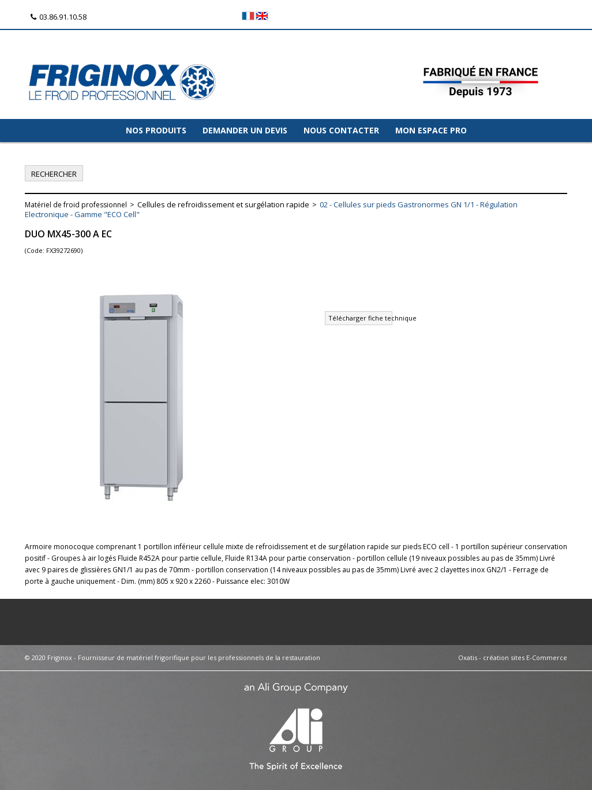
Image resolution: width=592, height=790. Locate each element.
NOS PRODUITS (156, 130)
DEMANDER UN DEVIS (245, 130)
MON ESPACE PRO (431, 130)
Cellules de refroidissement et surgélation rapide (223, 204)
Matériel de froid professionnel (76, 205)
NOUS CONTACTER (341, 130)
